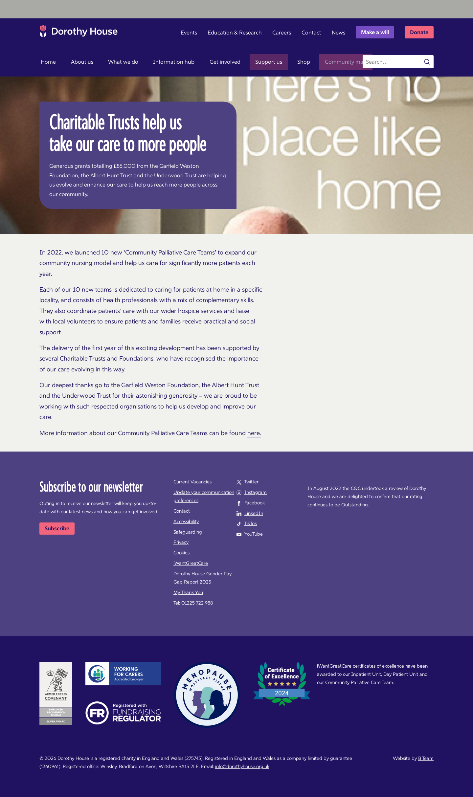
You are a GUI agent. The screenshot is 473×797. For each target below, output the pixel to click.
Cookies (181, 553)
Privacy (181, 542)
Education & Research (235, 32)
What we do (116, 61)
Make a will (375, 32)
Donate (419, 32)
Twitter (251, 482)
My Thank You (188, 592)
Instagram (255, 492)
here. (254, 433)
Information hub (164, 61)
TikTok (250, 523)
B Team (426, 758)
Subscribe (57, 528)
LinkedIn (253, 513)
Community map (325, 61)
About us (78, 61)
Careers (281, 32)
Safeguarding (187, 532)
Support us (252, 61)
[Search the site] (398, 61)
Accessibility (186, 521)
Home (47, 61)
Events (189, 32)
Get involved (212, 61)
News (338, 32)
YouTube (253, 534)
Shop (285, 61)
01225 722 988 (197, 603)
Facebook (254, 503)
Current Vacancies (192, 482)
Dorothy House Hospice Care (78, 33)
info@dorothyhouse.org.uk (242, 766)
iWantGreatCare (190, 563)
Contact (311, 32)
